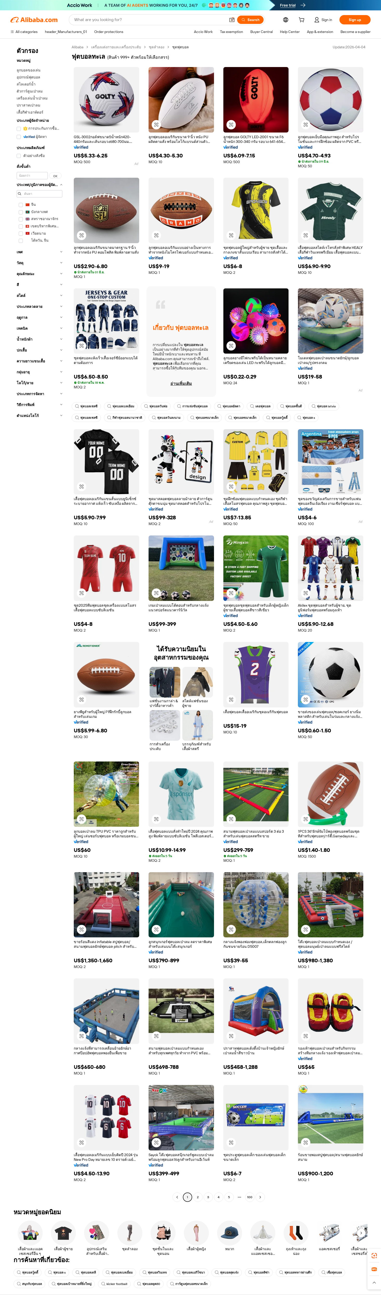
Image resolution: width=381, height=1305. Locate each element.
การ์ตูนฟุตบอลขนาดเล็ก (189, 1284)
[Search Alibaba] (149, 20)
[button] (232, 20)
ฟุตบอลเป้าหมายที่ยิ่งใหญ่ (71, 1284)
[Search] (250, 20)
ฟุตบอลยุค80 (148, 1284)
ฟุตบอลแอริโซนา (191, 1272)
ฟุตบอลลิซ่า (258, 1272)
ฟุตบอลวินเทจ (155, 1272)
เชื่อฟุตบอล (332, 1272)
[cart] (302, 20)
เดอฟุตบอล (260, 406)
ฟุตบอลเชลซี (86, 406)
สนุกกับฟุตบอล (29, 1284)
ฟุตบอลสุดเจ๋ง (226, 1272)
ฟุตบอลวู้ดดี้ (277, 418)
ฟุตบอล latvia (324, 406)
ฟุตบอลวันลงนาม (166, 418)
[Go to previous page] (177, 1197)
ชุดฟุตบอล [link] (180, 47)
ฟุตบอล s (306, 418)
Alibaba (77, 47)
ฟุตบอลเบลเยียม (120, 406)
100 (249, 1197)
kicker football (114, 1284)
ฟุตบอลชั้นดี (291, 406)
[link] (374, 1255)
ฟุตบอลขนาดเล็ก (204, 418)
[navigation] (39, 623)
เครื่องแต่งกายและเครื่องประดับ (116, 47)
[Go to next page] (260, 1197)
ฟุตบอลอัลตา (228, 406)
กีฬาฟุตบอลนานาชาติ (124, 418)
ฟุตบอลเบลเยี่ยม (119, 1272)
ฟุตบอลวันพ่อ (155, 406)
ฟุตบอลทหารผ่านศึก (295, 1272)
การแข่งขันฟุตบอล (192, 406)
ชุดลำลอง (156, 47)
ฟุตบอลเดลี (86, 1272)
